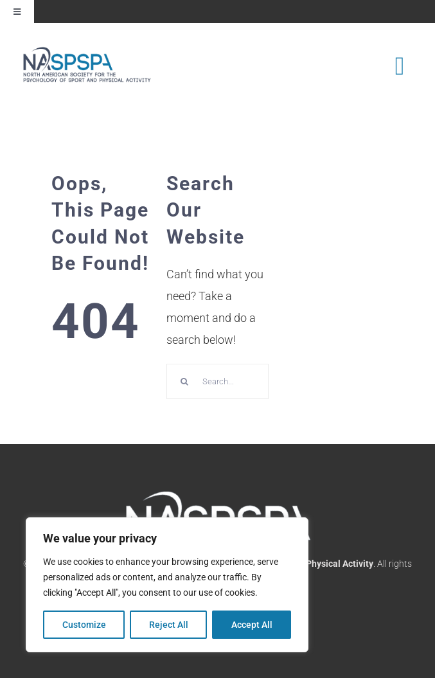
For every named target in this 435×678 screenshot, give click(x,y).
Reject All (168, 625)
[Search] (184, 381)
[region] (167, 584)
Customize (84, 625)
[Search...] (217, 381)
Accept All (251, 625)
